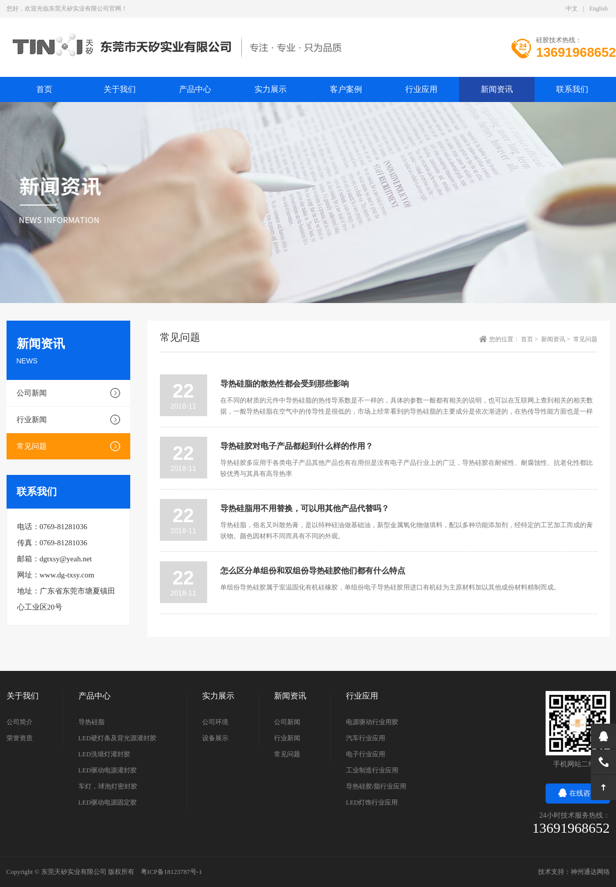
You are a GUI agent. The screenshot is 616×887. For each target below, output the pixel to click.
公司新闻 (32, 393)
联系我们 (572, 89)
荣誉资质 (20, 738)
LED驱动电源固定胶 (107, 802)
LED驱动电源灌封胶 (107, 770)
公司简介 (20, 722)
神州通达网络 (590, 871)
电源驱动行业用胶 (372, 722)
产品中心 (195, 89)
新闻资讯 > (556, 339)
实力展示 (270, 89)
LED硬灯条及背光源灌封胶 (117, 738)
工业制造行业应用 (372, 770)
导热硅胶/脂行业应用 (376, 786)
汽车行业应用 (365, 738)
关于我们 (120, 89)
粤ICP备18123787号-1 (171, 871)
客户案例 (346, 89)
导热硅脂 (91, 722)
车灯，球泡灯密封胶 (107, 786)
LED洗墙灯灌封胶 (104, 754)
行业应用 (421, 89)
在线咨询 (577, 793)
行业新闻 (32, 420)
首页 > (530, 339)
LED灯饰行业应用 (372, 802)
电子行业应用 (365, 754)
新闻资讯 (497, 89)
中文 (572, 8)
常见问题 (32, 446)
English (598, 8)
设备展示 (215, 738)
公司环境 (215, 722)
